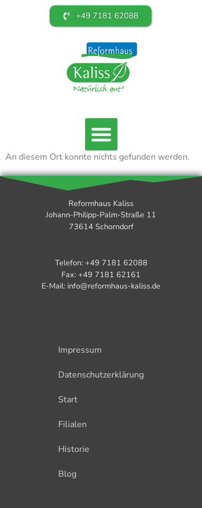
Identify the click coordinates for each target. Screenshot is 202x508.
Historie (73, 449)
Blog (67, 474)
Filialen (72, 424)
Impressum (80, 350)
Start (68, 400)
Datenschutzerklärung (101, 375)
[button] (101, 134)
